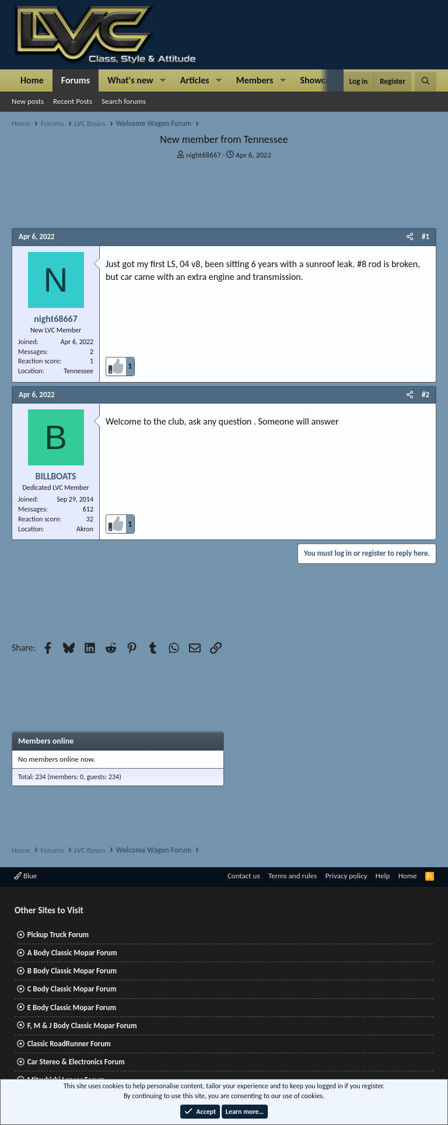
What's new (130, 80)
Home (32, 80)
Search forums (124, 101)
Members (255, 80)
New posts (28, 101)
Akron (84, 529)
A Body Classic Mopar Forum (72, 952)
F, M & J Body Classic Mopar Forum (82, 1025)
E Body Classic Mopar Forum (71, 1007)
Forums (75, 80)
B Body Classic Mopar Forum (72, 970)
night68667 (203, 154)
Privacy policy (347, 875)
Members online (46, 741)
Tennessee (78, 371)
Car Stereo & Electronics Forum (76, 1061)
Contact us (244, 875)
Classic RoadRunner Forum (69, 1043)
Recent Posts (72, 101)
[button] (163, 80)
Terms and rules (292, 875)
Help (383, 875)
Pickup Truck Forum (58, 934)
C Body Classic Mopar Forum (72, 988)
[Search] (425, 82)
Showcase (319, 80)
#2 (425, 394)
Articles (194, 80)
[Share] (410, 237)
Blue (25, 875)
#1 (425, 236)
